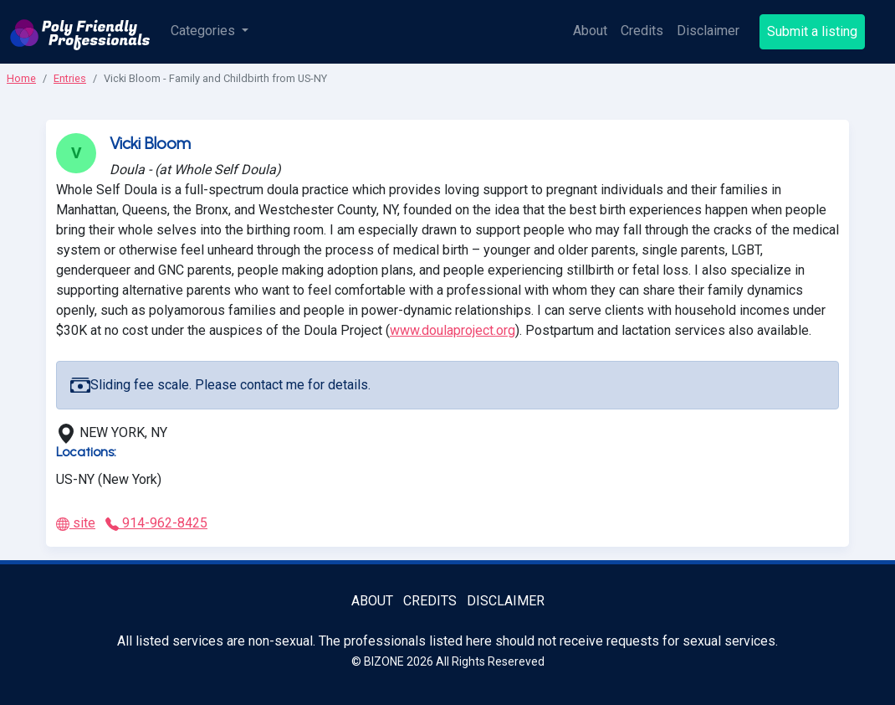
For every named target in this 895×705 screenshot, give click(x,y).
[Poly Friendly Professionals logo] (80, 32)
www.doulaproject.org (452, 330)
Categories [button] (204, 31)
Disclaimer (708, 31)
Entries (70, 78)
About (590, 31)
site (75, 523)
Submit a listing (812, 31)
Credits (642, 31)
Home (21, 78)
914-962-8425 (156, 523)
